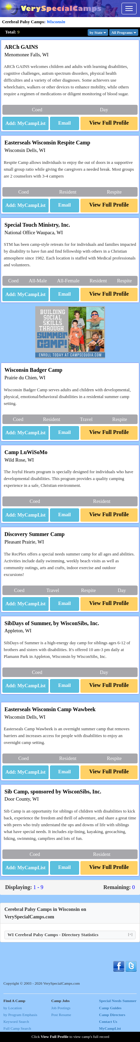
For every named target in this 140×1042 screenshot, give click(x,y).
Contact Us (108, 1021)
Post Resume (61, 1015)
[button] (64, 123)
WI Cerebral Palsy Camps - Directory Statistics (70, 934)
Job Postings (61, 1008)
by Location (12, 1008)
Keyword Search (16, 1021)
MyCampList (110, 1028)
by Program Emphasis (20, 1015)
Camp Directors (112, 1015)
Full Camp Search (17, 1028)
